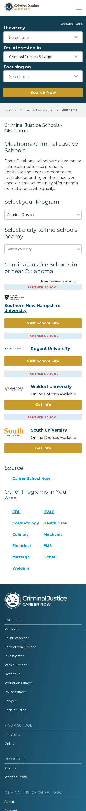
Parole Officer (15, 665)
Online (9, 743)
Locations (12, 735)
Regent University (50, 348)
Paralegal (11, 629)
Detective (12, 674)
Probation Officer (18, 683)
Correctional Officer (20, 647)
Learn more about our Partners (59, 281)
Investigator (14, 656)
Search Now (43, 92)
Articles (10, 768)
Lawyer (10, 701)
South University (49, 430)
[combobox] (43, 37)
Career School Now (31, 478)
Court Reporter (16, 638)
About (9, 802)
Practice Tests (15, 777)
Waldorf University (51, 386)
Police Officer (15, 692)
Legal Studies (15, 710)
